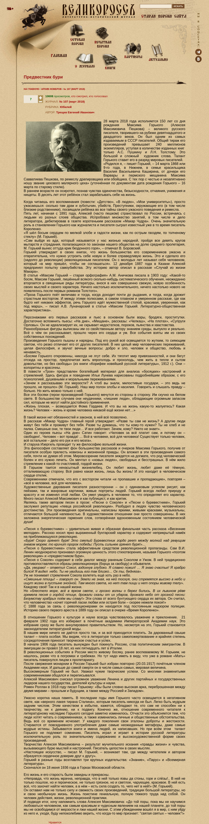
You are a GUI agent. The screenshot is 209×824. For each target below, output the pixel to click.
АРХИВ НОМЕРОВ (51, 89)
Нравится (55, 822)
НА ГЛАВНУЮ (31, 89)
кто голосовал (98, 96)
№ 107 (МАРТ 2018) (74, 89)
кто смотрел (79, 96)
